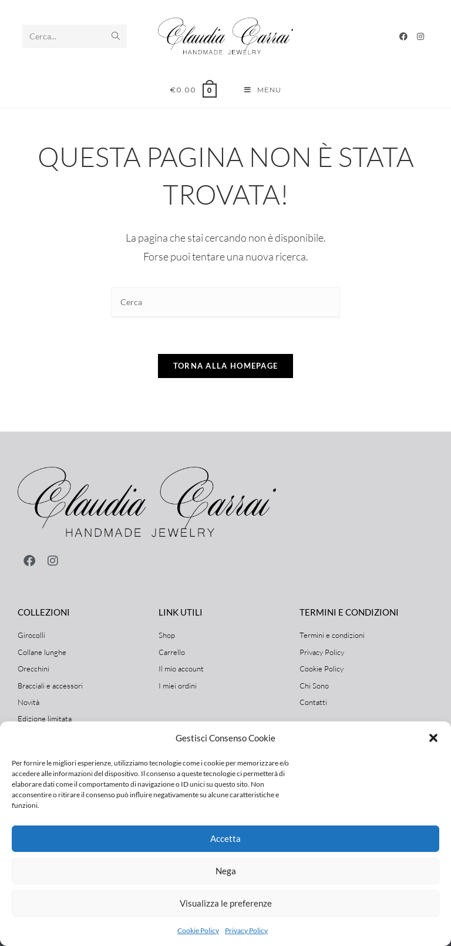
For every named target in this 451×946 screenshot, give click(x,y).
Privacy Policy (246, 930)
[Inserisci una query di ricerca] (225, 302)
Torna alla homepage (225, 365)
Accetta (225, 838)
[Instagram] (420, 36)
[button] (433, 738)
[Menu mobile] (262, 90)
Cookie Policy (198, 930)
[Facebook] (403, 36)
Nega (226, 870)
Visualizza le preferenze (226, 903)
